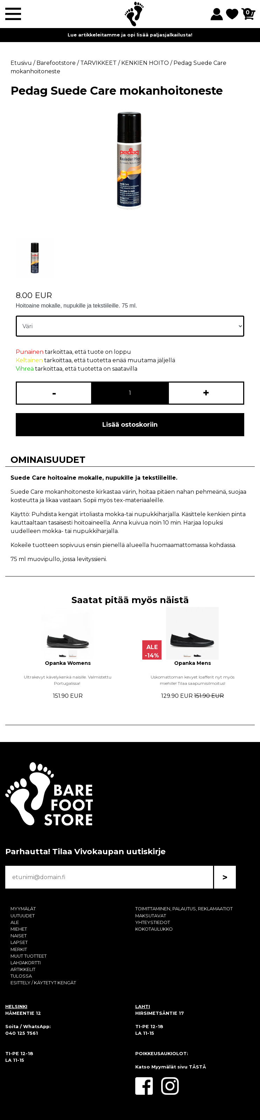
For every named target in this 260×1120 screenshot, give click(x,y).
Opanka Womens (68, 663)
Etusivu (21, 63)
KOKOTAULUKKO (154, 929)
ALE (15, 922)
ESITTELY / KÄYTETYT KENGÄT (43, 982)
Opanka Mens (192, 663)
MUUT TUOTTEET (29, 956)
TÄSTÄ (197, 1067)
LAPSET (19, 942)
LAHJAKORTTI (26, 962)
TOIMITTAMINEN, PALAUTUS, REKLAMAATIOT (184, 908)
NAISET (19, 935)
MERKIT (19, 949)
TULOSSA (21, 976)
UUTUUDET (23, 915)
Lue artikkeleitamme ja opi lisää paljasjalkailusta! (130, 35)
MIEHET (19, 929)
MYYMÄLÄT (23, 908)
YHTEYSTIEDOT (152, 922)
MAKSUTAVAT (150, 915)
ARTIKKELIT (23, 969)
